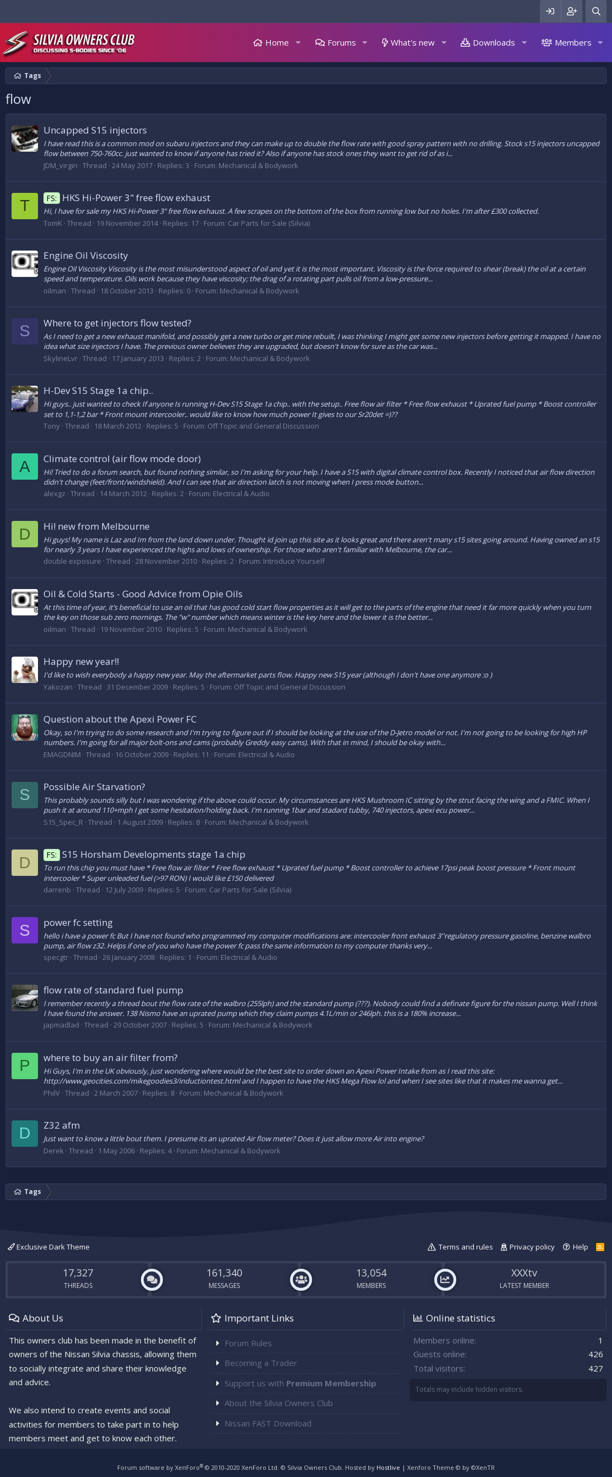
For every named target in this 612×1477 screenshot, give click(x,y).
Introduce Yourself (294, 561)
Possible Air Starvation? (94, 786)
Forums (341, 42)
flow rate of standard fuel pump (113, 990)
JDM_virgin (60, 165)
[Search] (596, 11)
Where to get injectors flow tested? (117, 322)
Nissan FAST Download (268, 1423)
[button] (298, 42)
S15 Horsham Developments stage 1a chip (144, 854)
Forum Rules (248, 1342)
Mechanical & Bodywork (258, 165)
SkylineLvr (60, 358)
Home (277, 42)
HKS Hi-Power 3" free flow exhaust (126, 197)
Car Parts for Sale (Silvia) (269, 223)
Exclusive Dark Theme (49, 1247)
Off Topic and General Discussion (263, 426)
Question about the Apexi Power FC (119, 719)
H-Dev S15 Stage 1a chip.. (98, 390)
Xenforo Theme (451, 1467)
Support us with (300, 1383)
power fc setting (78, 922)
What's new (413, 42)
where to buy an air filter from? (110, 1057)
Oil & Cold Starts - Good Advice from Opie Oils (143, 593)
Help (580, 1247)
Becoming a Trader (261, 1362)
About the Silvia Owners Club (279, 1402)
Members (573, 42)
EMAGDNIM (62, 754)
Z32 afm (61, 1125)
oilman (54, 291)
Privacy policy (532, 1247)
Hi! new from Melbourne (96, 526)
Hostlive (388, 1467)
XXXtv (524, 1272)
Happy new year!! (81, 661)
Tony (51, 426)
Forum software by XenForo (198, 1467)
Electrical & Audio (241, 493)
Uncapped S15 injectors (95, 130)
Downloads (494, 42)
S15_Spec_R (63, 822)
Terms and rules (466, 1247)
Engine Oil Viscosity (85, 255)
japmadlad (61, 1025)
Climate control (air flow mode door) (122, 458)
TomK (52, 223)
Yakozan (58, 687)
